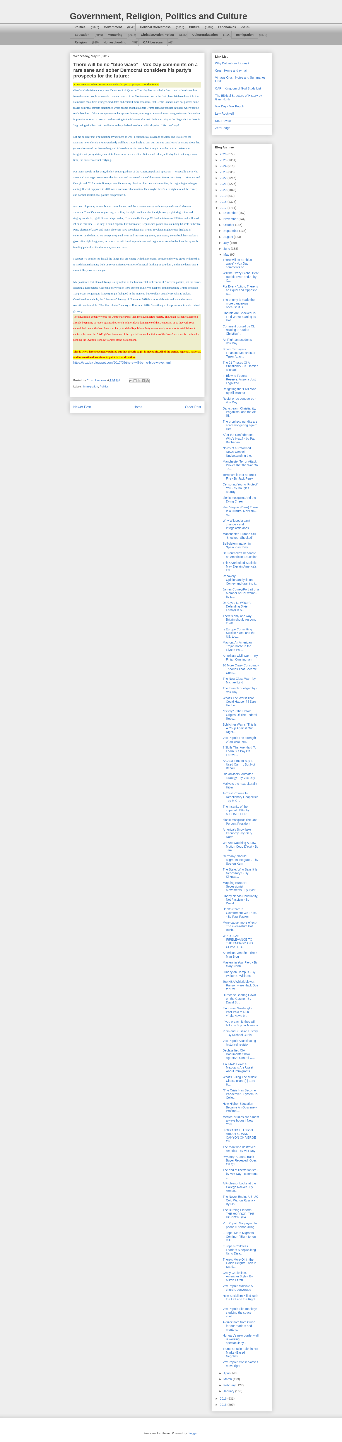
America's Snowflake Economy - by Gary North (237, 833)
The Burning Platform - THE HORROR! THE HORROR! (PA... (238, 1213)
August (228, 237)
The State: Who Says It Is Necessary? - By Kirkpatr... (240, 873)
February (229, 1385)
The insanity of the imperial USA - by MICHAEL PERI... (236, 810)
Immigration (245, 34)
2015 (223, 1404)
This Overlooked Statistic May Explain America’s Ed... (240, 566)
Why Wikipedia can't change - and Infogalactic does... (237, 524)
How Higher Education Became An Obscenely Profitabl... (240, 1107)
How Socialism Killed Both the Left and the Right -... (240, 1299)
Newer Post (82, 407)
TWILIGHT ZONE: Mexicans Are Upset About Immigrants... (238, 1067)
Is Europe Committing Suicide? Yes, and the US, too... (239, 633)
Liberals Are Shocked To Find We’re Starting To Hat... (239, 316)
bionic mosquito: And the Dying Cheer (239, 499)
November (230, 219)
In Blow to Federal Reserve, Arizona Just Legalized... (239, 379)
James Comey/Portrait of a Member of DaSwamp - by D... (241, 593)
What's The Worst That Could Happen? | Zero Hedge (239, 701)
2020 (223, 190)
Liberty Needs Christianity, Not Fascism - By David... (240, 899)
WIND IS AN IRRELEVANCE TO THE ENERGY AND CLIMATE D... (238, 941)
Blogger (192, 1433)
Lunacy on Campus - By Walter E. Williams (239, 973)
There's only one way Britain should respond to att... (239, 619)
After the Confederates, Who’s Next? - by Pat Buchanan (239, 438)
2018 (223, 201)
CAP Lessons (153, 42)
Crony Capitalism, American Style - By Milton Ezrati (238, 1276)
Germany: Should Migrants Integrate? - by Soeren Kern (240, 859)
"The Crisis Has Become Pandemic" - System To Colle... (240, 1094)
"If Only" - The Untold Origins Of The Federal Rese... (240, 714)
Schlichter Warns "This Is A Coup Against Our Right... (239, 728)
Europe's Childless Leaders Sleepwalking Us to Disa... (239, 1249)
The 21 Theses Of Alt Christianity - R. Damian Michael (240, 366)
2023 (223, 172)
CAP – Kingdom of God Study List (238, 88)
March (228, 1379)
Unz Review (223, 120)
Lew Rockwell (224, 113)
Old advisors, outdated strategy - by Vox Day (239, 776)
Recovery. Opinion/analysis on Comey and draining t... (240, 579)
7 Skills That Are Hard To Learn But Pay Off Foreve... (239, 751)
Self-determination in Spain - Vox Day (237, 545)
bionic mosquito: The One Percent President (240, 821)
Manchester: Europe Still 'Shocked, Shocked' (239, 535)
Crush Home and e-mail (231, 70)
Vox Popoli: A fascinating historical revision (239, 1042)
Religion (81, 42)
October (229, 225)
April (226, 1373)
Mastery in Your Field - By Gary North (240, 964)
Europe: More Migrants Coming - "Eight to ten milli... (239, 1236)
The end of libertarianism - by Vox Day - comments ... (240, 1173)
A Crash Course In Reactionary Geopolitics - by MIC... (240, 797)
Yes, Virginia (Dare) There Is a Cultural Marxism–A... (240, 511)
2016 (223, 1398)
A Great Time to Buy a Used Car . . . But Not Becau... (239, 764)
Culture (194, 27)
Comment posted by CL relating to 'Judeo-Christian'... (239, 330)
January (229, 1391)
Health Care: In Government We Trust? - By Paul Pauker (240, 912)
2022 (223, 178)
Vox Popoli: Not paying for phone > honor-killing (240, 1225)
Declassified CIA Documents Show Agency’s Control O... (239, 1054)
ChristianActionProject (157, 34)
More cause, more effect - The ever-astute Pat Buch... (240, 926)
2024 (223, 166)
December (230, 213)
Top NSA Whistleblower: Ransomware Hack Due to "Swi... (240, 985)
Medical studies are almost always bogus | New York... (241, 1120)
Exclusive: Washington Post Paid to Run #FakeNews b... (238, 1012)
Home (138, 407)
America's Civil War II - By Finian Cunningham (240, 657)
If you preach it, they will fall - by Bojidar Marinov (240, 1023)
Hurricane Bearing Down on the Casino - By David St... (239, 998)
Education (82, 34)
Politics (80, 27)
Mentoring (115, 34)
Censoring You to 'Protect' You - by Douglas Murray (240, 488)
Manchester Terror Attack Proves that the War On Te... (240, 465)
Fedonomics (227, 27)
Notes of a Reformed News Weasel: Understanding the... (238, 451)
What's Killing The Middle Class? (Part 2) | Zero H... (240, 1080)
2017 (223, 208)
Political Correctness (155, 27)
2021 (223, 184)
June (227, 248)
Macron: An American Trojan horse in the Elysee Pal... (237, 646)
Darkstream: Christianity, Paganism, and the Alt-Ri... (240, 412)
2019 (223, 196)
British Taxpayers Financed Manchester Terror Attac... (239, 353)
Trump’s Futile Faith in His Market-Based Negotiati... (240, 1352)
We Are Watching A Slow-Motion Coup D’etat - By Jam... (240, 846)
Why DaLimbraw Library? (232, 63)
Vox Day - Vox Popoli (229, 106)
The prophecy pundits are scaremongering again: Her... (240, 425)
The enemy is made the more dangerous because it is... (239, 303)
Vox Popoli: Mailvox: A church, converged (238, 1287)
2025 (223, 160)
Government (113, 27)
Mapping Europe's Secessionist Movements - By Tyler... (240, 886)
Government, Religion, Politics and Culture (158, 16)
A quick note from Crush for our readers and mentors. (239, 1325)
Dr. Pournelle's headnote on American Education (240, 555)
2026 (223, 154)
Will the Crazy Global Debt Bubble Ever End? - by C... (240, 276)
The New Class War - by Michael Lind (239, 680)
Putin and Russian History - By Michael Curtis (240, 1033)
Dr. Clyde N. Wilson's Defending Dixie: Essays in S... (237, 606)
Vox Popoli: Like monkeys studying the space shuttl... (240, 1312)
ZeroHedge (222, 128)
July (226, 242)
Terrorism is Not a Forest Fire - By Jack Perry (239, 476)
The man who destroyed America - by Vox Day (239, 1149)
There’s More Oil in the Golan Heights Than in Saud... (239, 1263)
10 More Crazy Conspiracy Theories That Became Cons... (241, 669)
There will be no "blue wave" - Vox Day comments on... (237, 263)
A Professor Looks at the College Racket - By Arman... (239, 1187)
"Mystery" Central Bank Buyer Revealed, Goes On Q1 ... (240, 1160)
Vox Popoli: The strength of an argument (239, 739)
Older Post (193, 407)
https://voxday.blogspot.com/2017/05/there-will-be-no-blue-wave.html (122, 362)
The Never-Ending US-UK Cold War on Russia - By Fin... (240, 1200)
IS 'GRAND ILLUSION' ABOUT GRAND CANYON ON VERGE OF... (239, 1136)
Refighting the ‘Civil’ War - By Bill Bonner (240, 390)
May (226, 254)
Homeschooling (114, 42)
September (231, 230)
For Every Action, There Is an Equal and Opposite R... (240, 290)
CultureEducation (205, 34)
